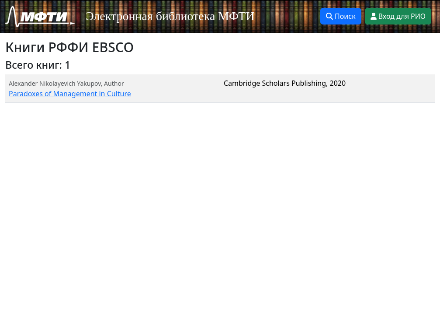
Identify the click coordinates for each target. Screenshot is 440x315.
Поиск (341, 16)
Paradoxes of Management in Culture (70, 93)
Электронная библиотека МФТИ (170, 16)
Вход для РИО (398, 16)
